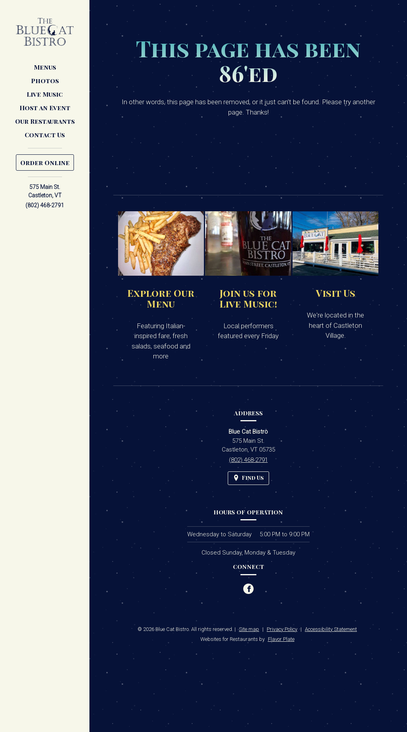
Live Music (45, 94)
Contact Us (45, 134)
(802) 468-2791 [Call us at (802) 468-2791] (44, 205)
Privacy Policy (282, 629)
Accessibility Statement (331, 629)
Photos (45, 80)
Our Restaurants (45, 121)
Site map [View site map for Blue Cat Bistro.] (249, 629)
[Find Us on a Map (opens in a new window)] (248, 478)
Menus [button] (45, 67)
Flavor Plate (281, 639)
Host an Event (44, 107)
